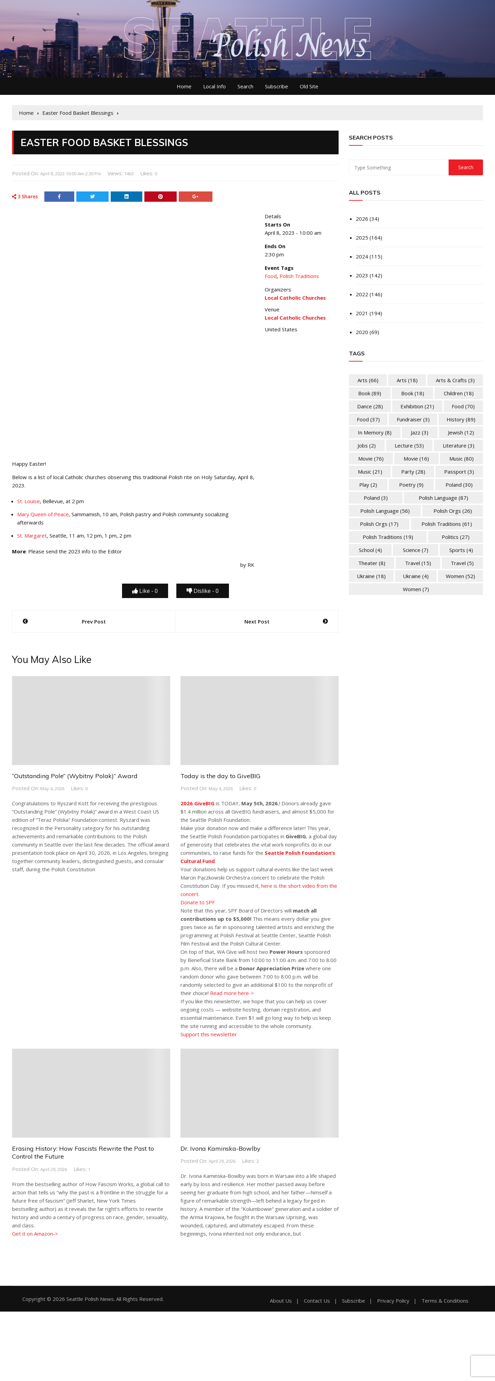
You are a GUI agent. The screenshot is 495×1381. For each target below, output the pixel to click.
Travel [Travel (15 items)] (418, 563)
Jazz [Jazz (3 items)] (419, 432)
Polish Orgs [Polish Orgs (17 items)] (379, 523)
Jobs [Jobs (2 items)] (367, 445)
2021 (362, 313)
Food (271, 276)
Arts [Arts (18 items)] (407, 380)
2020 (362, 332)
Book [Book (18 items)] (412, 393)
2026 (362, 218)
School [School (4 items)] (370, 549)
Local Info (214, 86)
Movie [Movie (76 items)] (371, 458)
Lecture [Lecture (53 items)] (409, 445)
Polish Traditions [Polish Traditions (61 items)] (446, 523)
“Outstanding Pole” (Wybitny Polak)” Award (75, 776)
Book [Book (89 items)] (369, 393)
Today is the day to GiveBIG (220, 776)
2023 (362, 275)
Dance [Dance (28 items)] (370, 406)
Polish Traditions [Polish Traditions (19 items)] (388, 536)
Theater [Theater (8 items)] (371, 563)
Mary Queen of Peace (43, 514)
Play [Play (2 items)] (368, 484)
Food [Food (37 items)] (368, 419)
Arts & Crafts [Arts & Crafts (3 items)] (455, 380)
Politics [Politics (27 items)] (456, 536)
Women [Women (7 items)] (416, 589)
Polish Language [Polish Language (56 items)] (385, 510)
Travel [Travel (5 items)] (462, 563)
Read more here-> (232, 993)
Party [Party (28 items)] (413, 471)
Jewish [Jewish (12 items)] (461, 432)
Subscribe (276, 86)
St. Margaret (32, 535)
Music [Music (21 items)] (370, 471)
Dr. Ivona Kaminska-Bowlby (220, 1148)
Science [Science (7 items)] (415, 549)
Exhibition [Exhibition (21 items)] (417, 406)
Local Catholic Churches (295, 317)
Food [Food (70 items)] (463, 406)
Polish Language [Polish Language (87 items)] (443, 497)
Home (184, 86)
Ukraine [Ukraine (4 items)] (416, 576)
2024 (362, 256)
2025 (362, 237)
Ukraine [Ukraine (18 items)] (371, 576)
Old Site (309, 86)
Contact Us (317, 1300)
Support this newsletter (208, 1034)
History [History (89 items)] (461, 419)
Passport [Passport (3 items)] (459, 471)
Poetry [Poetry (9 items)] (411, 484)
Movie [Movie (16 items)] (416, 458)
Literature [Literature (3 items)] (458, 445)
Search (245, 86)
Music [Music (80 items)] (461, 458)
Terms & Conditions (445, 1300)
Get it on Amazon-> (35, 1233)
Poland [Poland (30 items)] (459, 484)
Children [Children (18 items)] (459, 393)
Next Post (257, 621)
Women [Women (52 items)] (460, 576)
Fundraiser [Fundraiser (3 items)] (413, 419)
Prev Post (94, 621)
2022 (362, 294)
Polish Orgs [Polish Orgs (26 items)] (452, 510)
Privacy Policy (393, 1300)
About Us (281, 1300)
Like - (145, 591)
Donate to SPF (197, 902)
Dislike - (203, 591)
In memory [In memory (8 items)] (375, 432)
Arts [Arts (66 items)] (368, 380)
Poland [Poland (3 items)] (376, 497)
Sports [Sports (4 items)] (461, 549)
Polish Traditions (299, 276)
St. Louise (28, 501)
